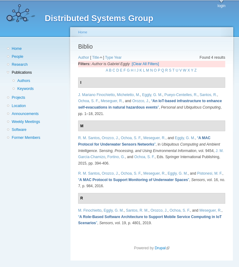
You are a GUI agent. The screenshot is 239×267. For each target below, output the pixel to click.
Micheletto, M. (128, 95)
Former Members (26, 137)
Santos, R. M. (137, 210)
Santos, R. (208, 95)
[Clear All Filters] (145, 64)
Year (118, 57)
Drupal (162, 248)
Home (16, 48)
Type (109, 57)
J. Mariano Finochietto (96, 95)
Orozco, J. (140, 101)
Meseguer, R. (112, 101)
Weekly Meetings (26, 122)
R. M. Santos (89, 138)
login (222, 6)
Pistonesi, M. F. (209, 173)
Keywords (25, 89)
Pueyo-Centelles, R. (181, 95)
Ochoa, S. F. (88, 101)
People (17, 56)
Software (19, 130)
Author (83, 57)
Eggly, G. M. (152, 95)
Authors (23, 81)
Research (20, 64)
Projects (18, 97)
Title (95, 57)
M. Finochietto (89, 210)
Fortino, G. (116, 157)
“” (133, 180)
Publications (22, 72)
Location (19, 106)
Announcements (25, 114)
